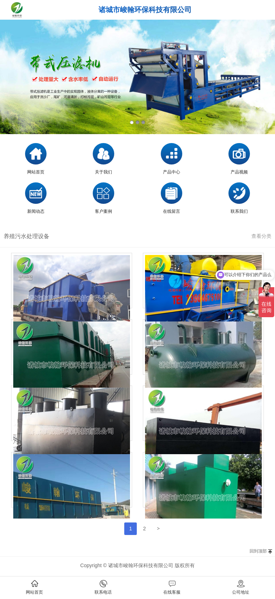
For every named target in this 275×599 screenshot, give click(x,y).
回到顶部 (258, 551)
